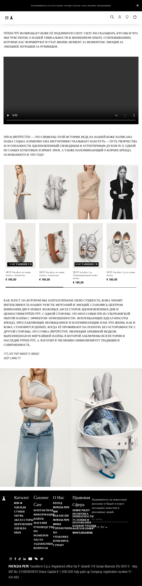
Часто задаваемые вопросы (43, 544)
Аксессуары (23, 520)
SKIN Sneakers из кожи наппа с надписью (18, 274)
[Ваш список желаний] (127, 16)
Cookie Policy (81, 510)
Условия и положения (81, 521)
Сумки (19, 511)
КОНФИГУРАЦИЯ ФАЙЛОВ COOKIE (84, 527)
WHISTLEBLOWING (82, 533)
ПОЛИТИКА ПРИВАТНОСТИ (83, 515)
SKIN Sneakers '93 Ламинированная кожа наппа (85, 275)
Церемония (23, 524)
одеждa (20, 507)
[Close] (137, 5)
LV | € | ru (100, 527)
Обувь (18, 516)
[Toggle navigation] (6, 17)
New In (18, 503)
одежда (20, 528)
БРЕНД (57, 503)
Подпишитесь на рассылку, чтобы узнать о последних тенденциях (71, 5)
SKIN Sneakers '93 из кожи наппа (120, 274)
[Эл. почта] (110, 519)
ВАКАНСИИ (61, 516)
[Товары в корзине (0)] (135, 17)
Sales (17, 532)
